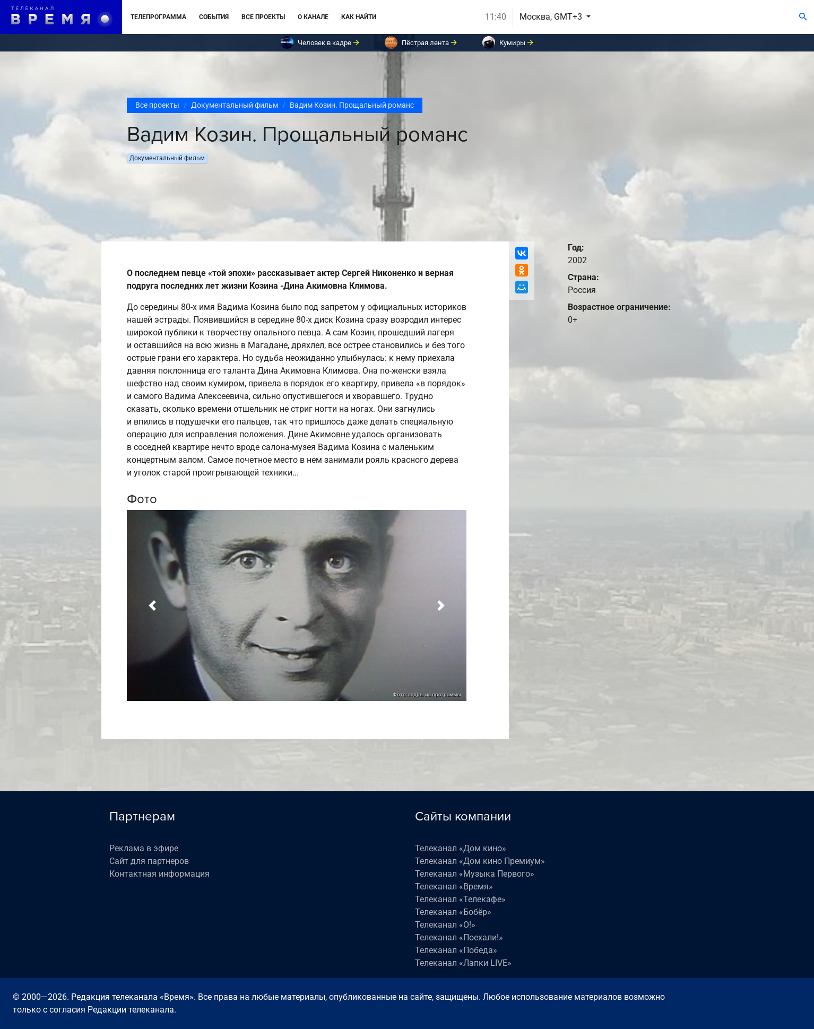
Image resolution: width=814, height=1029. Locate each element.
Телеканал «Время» (454, 886)
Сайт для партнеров (149, 861)
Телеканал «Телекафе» (460, 899)
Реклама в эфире (143, 848)
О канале (313, 17)
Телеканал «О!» (445, 925)
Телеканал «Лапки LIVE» (463, 963)
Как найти (358, 17)
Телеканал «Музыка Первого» (474, 874)
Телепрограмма (158, 17)
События (214, 17)
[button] (152, 605)
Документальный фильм (234, 105)
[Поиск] (803, 17)
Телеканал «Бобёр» (453, 912)
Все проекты (263, 17)
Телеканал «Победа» (456, 950)
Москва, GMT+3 (551, 17)
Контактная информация (159, 874)
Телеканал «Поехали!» (459, 937)
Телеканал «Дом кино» (460, 848)
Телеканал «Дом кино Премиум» (480, 861)
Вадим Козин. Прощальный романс (352, 105)
